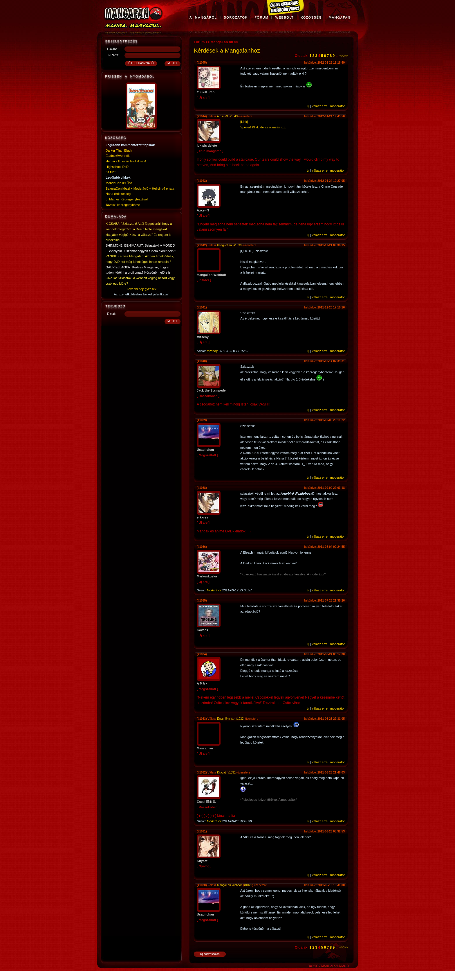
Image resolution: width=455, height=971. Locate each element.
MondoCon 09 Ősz (119, 183)
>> (346, 56)
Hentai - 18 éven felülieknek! (126, 161)
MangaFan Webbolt (229, 885)
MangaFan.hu (222, 42)
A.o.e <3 (222, 116)
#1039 (238, 245)
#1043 (234, 116)
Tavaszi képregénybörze (123, 205)
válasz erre (320, 106)
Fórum (199, 42)
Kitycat (221, 772)
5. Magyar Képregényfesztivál (127, 199)
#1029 (248, 885)
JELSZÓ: (113, 55)
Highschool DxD (117, 166)
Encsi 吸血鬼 (225, 718)
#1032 (239, 718)
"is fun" (110, 172)
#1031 (232, 772)
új (308, 106)
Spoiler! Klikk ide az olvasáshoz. (263, 127)
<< (342, 56)
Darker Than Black (119, 150)
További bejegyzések (141, 289)
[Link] (244, 121)
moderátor (337, 106)
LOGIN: (112, 49)
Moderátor (214, 590)
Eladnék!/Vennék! (118, 155)
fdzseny (212, 351)
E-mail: (111, 313)
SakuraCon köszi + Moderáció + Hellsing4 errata (140, 188)
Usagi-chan (224, 245)
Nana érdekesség (118, 193)
